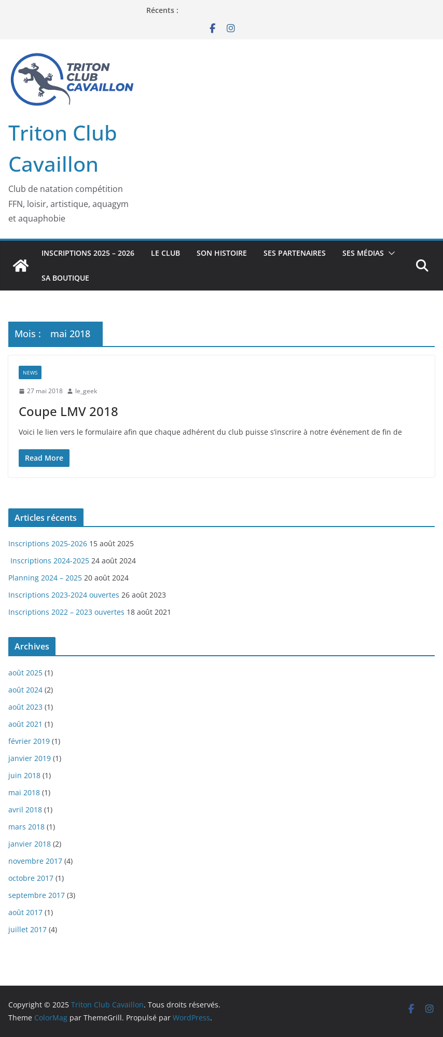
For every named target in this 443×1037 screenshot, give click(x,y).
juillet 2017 (27, 929)
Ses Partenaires (295, 253)
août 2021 (25, 724)
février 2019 (29, 741)
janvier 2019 (29, 758)
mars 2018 (26, 827)
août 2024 (25, 690)
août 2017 (25, 912)
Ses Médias (363, 253)
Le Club (165, 253)
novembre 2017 (35, 861)
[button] (389, 253)
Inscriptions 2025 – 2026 (87, 253)
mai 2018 (24, 792)
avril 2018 (25, 809)
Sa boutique (65, 278)
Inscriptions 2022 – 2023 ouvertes (66, 612)
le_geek (86, 390)
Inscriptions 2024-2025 (48, 560)
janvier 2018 (29, 844)
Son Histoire (222, 253)
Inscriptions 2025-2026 (47, 543)
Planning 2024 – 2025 (45, 578)
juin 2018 (24, 775)
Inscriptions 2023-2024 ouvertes (63, 595)
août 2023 (25, 707)
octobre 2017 (30, 878)
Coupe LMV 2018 (68, 411)
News (30, 372)
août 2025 (25, 672)
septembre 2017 (36, 895)
